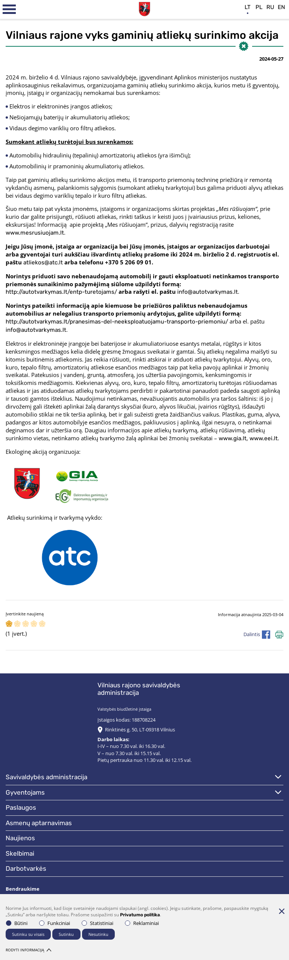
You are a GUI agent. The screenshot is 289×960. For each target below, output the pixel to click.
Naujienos (20, 838)
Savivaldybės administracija (46, 777)
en (281, 7)
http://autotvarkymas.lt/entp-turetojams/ (61, 291)
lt (248, 7)
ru (270, 7)
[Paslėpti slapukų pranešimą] (281, 911)
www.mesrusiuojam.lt (35, 232)
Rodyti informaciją (28, 949)
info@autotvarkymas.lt (207, 291)
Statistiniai (97, 923)
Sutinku (66, 934)
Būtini (16, 923)
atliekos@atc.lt (43, 262)
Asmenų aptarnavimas (39, 823)
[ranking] (42, 624)
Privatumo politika (140, 914)
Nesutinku (98, 934)
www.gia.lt (232, 438)
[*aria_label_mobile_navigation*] (9, 9)
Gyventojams (25, 792)
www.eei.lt (263, 438)
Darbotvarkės (26, 868)
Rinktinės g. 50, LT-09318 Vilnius (140, 729)
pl (259, 7)
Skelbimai (20, 853)
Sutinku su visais (28, 934)
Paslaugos (21, 807)
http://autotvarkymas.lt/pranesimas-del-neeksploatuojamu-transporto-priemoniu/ (117, 321)
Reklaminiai (142, 923)
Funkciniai (54, 923)
